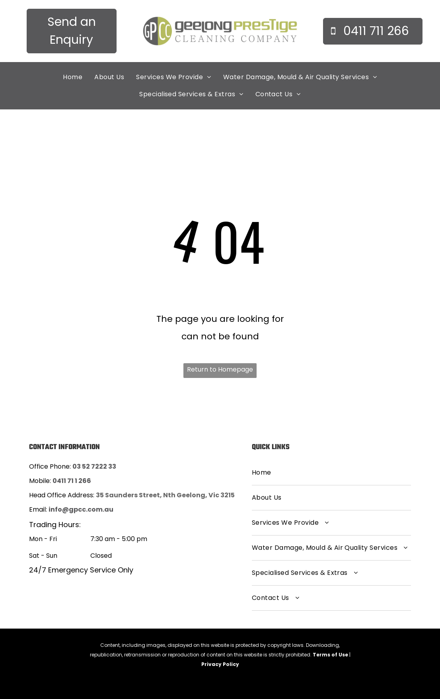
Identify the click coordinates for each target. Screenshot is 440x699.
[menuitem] (72, 77)
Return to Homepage (220, 369)
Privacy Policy (220, 664)
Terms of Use (330, 654)
